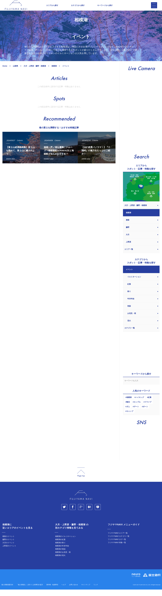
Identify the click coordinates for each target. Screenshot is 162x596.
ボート (145, 413)
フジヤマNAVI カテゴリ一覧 (118, 542)
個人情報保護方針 (7, 591)
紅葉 (149, 404)
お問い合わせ (73, 591)
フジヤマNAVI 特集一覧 (117, 549)
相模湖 (129, 404)
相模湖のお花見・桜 (63, 558)
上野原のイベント (9, 552)
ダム (128, 413)
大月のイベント (8, 549)
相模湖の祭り (60, 549)
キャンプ (129, 418)
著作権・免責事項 (52, 591)
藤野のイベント (8, 546)
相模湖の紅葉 (60, 546)
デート (136, 413)
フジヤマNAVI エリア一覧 (118, 539)
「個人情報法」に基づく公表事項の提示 (30, 591)
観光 (128, 408)
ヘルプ (63, 591)
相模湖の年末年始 (62, 552)
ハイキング (139, 404)
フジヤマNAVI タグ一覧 (117, 546)
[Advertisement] (59, 194)
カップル (137, 408)
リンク (95, 591)
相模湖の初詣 (60, 555)
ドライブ (148, 408)
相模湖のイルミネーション (65, 543)
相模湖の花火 (60, 562)
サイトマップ (85, 591)
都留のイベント (8, 543)
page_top (81, 478)
